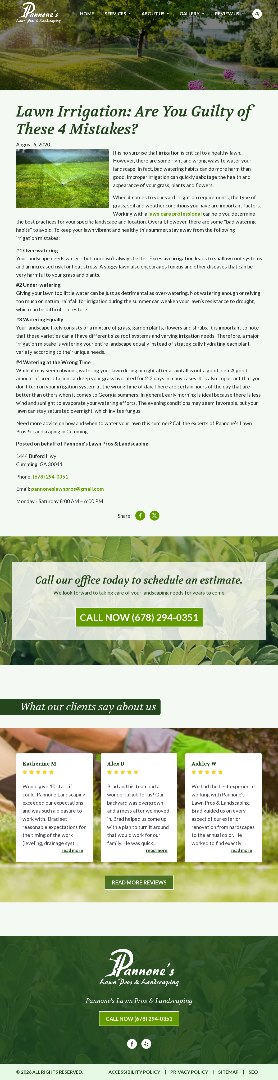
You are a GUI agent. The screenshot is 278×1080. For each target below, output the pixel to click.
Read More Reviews (139, 882)
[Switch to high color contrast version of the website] (257, 14)
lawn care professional (175, 214)
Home (87, 13)
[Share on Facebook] (140, 517)
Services (118, 13)
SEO (253, 1072)
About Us (155, 13)
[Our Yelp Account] (146, 1047)
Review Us (227, 13)
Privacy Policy (189, 1072)
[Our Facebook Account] (132, 1047)
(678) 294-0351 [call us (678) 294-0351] (50, 477)
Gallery (192, 13)
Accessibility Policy (134, 1072)
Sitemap (228, 1072)
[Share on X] (154, 517)
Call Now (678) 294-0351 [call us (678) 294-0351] (139, 617)
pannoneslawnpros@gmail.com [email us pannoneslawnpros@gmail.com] (67, 489)
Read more (72, 850)
